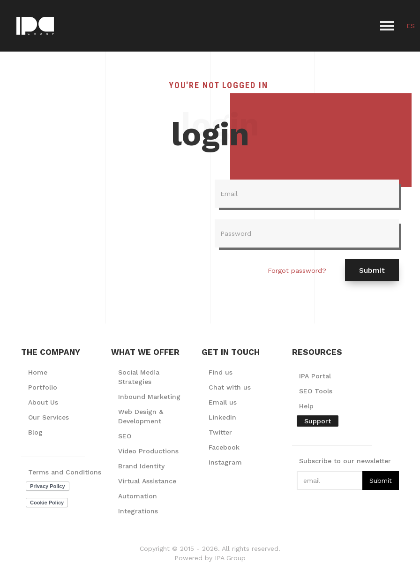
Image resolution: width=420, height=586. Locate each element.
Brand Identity (141, 466)
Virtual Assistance (147, 481)
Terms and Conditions (64, 472)
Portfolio (42, 387)
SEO (124, 436)
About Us (43, 402)
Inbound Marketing (149, 396)
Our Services (48, 417)
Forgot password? (297, 270)
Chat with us (230, 387)
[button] (387, 25)
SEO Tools (315, 391)
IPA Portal (315, 376)
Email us (223, 402)
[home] (35, 26)
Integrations (138, 511)
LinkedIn (222, 417)
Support (317, 421)
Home (37, 372)
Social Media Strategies (138, 376)
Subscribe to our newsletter (345, 461)
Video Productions (148, 451)
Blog (35, 432)
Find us (220, 372)
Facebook (224, 447)
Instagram (225, 462)
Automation (137, 496)
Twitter (220, 432)
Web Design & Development (140, 416)
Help (306, 406)
